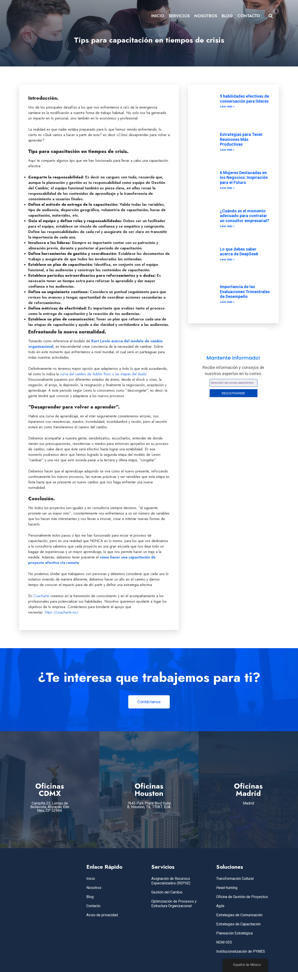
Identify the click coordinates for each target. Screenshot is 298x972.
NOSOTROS (205, 16)
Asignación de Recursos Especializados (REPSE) (170, 880)
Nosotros (93, 888)
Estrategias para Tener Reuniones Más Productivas (241, 139)
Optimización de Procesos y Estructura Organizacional (174, 903)
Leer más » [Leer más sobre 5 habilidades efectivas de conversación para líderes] (227, 106)
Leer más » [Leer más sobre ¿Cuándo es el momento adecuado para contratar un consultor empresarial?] (227, 226)
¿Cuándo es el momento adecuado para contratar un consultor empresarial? (244, 215)
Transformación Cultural (235, 878)
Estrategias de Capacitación (238, 924)
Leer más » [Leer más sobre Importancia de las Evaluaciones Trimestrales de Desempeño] (227, 302)
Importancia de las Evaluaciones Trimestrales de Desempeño (245, 291)
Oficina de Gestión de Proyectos (242, 897)
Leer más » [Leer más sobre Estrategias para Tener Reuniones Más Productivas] (227, 149)
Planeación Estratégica (234, 933)
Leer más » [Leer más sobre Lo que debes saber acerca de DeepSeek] (227, 259)
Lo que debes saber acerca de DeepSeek (239, 251)
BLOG (227, 16)
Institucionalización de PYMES (240, 951)
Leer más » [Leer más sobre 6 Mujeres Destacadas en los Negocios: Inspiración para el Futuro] (227, 188)
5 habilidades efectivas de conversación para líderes (244, 99)
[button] (271, 16)
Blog (90, 897)
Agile (220, 906)
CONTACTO (248, 16)
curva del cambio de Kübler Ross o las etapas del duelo (103, 374)
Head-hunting (226, 888)
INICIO (157, 16)
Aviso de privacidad (102, 915)
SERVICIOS (179, 16)
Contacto (93, 906)
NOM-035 (224, 942)
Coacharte (41, 596)
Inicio (90, 878)
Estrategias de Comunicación (239, 915)
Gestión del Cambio (166, 892)
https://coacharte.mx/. (61, 612)
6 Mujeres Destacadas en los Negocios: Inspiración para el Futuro (244, 177)
